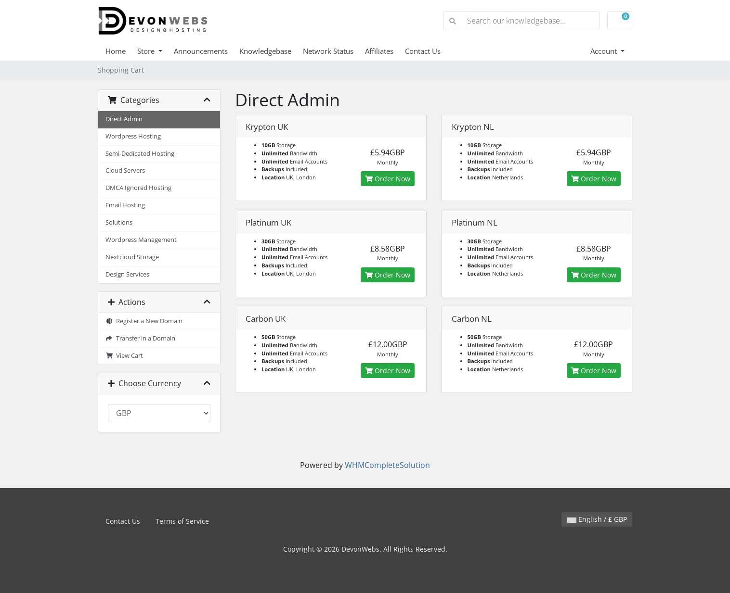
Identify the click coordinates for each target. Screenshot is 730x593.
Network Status (328, 51)
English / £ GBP (597, 519)
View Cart (124, 356)
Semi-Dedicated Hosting (139, 154)
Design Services (127, 274)
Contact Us (423, 51)
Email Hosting (125, 205)
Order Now (387, 178)
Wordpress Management (141, 240)
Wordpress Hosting (133, 136)
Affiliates (379, 51)
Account (604, 51)
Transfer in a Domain (140, 338)
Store (146, 51)
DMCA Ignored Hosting (138, 188)
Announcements (201, 51)
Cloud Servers (125, 170)
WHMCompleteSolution (387, 465)
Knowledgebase (265, 51)
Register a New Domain (143, 321)
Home (115, 51)
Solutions (118, 222)
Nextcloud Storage (132, 257)
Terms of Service (182, 521)
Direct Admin (124, 119)
